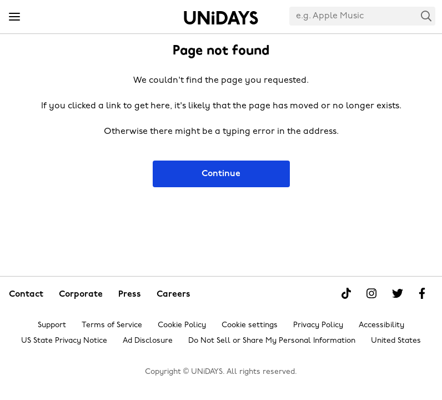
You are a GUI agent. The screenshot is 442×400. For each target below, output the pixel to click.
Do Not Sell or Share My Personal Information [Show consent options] (271, 341)
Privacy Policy (318, 325)
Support (52, 325)
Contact (26, 294)
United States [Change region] (396, 341)
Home (221, 18)
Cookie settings (250, 325)
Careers (173, 294)
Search (426, 16)
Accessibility (381, 325)
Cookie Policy (182, 325)
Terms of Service (112, 325)
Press (129, 294)
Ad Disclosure (148, 341)
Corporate (81, 294)
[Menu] (14, 17)
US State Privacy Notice (64, 341)
